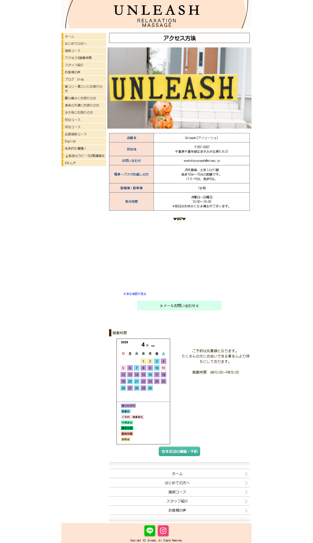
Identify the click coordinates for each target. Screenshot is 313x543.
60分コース (72, 119)
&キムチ (70, 163)
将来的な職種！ (76, 148)
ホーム (69, 36)
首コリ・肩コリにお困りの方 (83, 88)
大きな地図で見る (134, 294)
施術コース (72, 50)
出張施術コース (76, 134)
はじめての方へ (76, 43)
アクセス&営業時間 (78, 57)
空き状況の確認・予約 (179, 451)
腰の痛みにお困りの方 (80, 98)
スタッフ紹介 (74, 65)
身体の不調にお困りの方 (82, 105)
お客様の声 (72, 72)
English (70, 141)
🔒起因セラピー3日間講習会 (85, 155)
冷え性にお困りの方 (79, 112)
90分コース (72, 127)
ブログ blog (74, 79)
